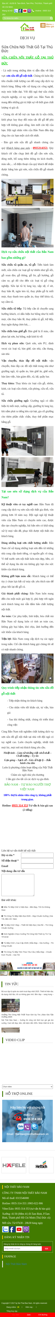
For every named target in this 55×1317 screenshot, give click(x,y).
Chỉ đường (42, 1315)
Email (4, 866)
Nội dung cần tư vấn (13, 871)
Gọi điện (15, 1315)
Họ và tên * (8, 855)
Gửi (46, 1249)
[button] (43, 25)
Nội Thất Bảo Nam (16, 1264)
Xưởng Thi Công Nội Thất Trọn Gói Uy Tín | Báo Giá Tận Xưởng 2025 (27, 1016)
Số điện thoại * (10, 860)
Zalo (28, 1315)
